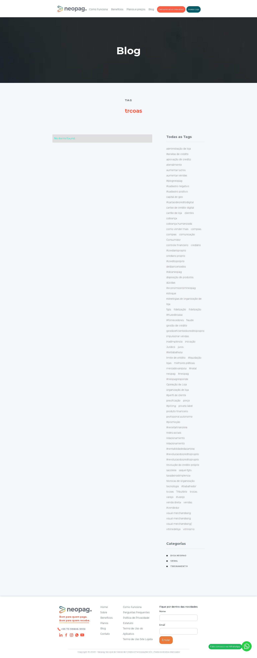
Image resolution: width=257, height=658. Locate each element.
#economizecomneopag (181, 288)
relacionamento (175, 438)
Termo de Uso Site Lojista (138, 639)
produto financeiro (177, 411)
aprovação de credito (178, 159)
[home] (72, 9)
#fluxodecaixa (174, 314)
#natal (192, 368)
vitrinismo (188, 529)
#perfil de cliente (176, 395)
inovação (190, 341)
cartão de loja (174, 213)
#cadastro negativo (177, 186)
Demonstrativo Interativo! (171, 9)
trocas (193, 491)
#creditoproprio (175, 261)
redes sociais (173, 432)
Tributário (181, 491)
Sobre (103, 612)
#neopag (183, 373)
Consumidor (173, 239)
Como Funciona (98, 9)
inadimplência (174, 341)
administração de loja (178, 148)
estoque (171, 293)
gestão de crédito (176, 325)
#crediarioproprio (176, 250)
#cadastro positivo (177, 191)
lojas (168, 363)
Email (162, 625)
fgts (168, 309)
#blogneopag (174, 180)
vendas (188, 502)
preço (186, 400)
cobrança (171, 218)
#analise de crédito (177, 154)
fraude (190, 320)
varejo (169, 497)
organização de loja (177, 389)
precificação (173, 400)
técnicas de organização (180, 480)
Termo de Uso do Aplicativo (133, 631)
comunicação (187, 234)
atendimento (174, 164)
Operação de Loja (176, 384)
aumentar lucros (175, 170)
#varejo (180, 497)
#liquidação (194, 357)
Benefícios (117, 9)
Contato (105, 633)
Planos (104, 623)
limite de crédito (175, 357)
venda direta (173, 502)
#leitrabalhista (174, 352)
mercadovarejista (176, 368)
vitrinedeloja (173, 529)
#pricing (171, 405)
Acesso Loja (193, 9)
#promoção (173, 422)
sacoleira (171, 470)
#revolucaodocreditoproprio (182, 454)
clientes (189, 213)
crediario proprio (175, 255)
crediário (196, 245)
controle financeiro (177, 245)
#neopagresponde (177, 379)
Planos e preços (136, 9)
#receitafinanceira (176, 427)
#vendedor (172, 507)
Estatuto (128, 623)
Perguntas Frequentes (136, 612)
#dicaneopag (174, 271)
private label (186, 405)
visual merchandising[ (179, 523)
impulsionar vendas (177, 336)
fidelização (180, 309)
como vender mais (177, 229)
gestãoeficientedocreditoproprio (185, 330)
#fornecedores (175, 320)
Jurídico (170, 347)
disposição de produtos (179, 277)
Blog (151, 9)
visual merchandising (178, 513)
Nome (162, 611)
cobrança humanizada (179, 223)
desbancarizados (176, 266)
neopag (170, 373)
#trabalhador (188, 486)
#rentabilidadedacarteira (180, 448)
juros (180, 347)
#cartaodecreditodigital (180, 202)
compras (196, 229)
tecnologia (172, 486)
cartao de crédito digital (180, 207)
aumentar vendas (176, 175)
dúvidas (170, 282)
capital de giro (174, 196)
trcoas (170, 491)
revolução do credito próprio (182, 464)
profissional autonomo (179, 416)
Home (104, 607)
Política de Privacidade (136, 617)
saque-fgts (185, 470)
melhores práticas (184, 363)
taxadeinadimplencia (178, 475)
